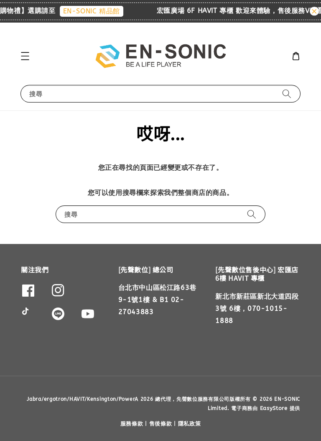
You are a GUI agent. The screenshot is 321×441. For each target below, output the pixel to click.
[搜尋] (286, 93)
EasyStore (274, 408)
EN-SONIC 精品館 (94, 11)
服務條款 (131, 423)
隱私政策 (189, 423)
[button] (25, 56)
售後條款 (160, 423)
